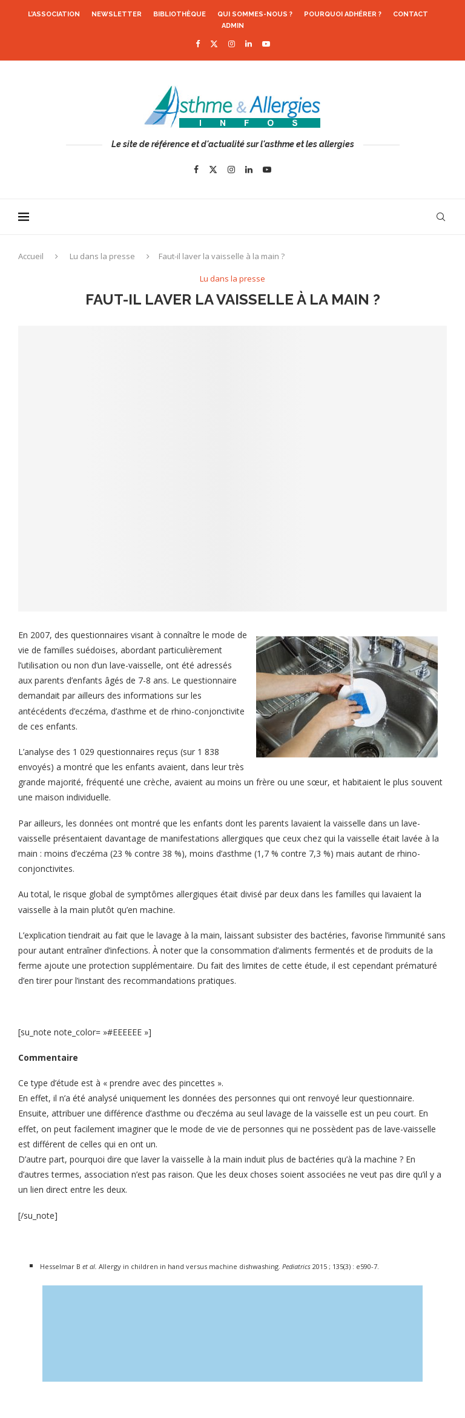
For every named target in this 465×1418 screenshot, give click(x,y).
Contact (410, 14)
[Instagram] (231, 43)
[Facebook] (198, 43)
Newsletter (116, 14)
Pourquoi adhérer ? (342, 14)
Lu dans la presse (102, 256)
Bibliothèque (179, 14)
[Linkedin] (248, 43)
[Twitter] (214, 43)
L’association (54, 14)
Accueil (31, 256)
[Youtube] (266, 43)
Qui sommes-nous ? (254, 14)
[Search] (441, 216)
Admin (233, 26)
